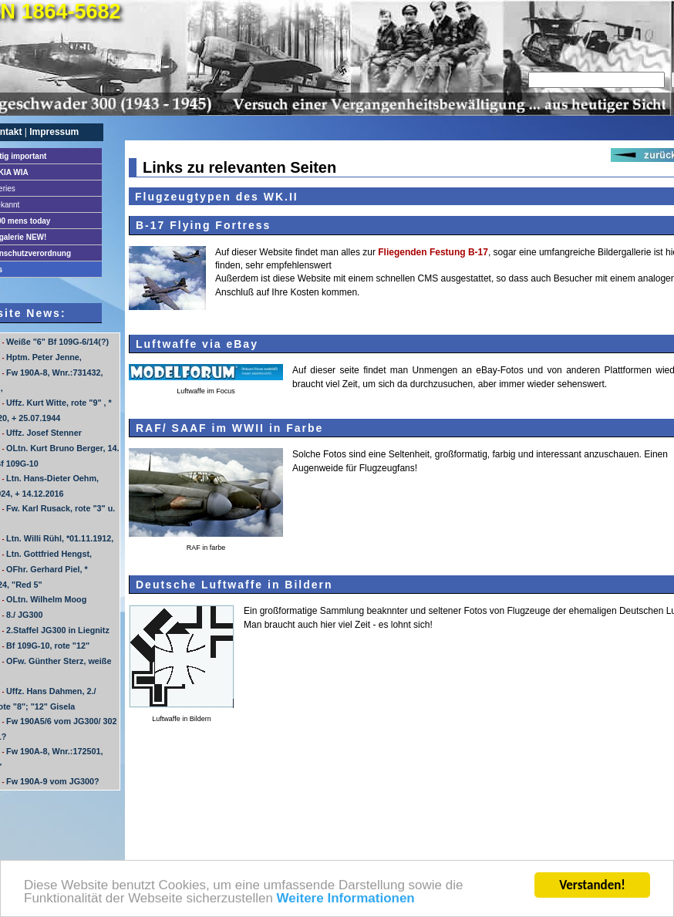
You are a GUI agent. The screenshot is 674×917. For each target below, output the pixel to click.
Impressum (54, 131)
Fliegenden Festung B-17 (433, 252)
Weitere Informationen (346, 899)
